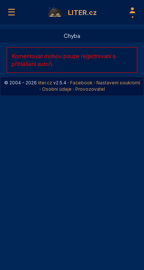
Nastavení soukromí (118, 83)
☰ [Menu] (12, 12)
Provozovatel (90, 89)
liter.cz (45, 83)
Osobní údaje (57, 89)
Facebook (81, 83)
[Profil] (132, 12)
